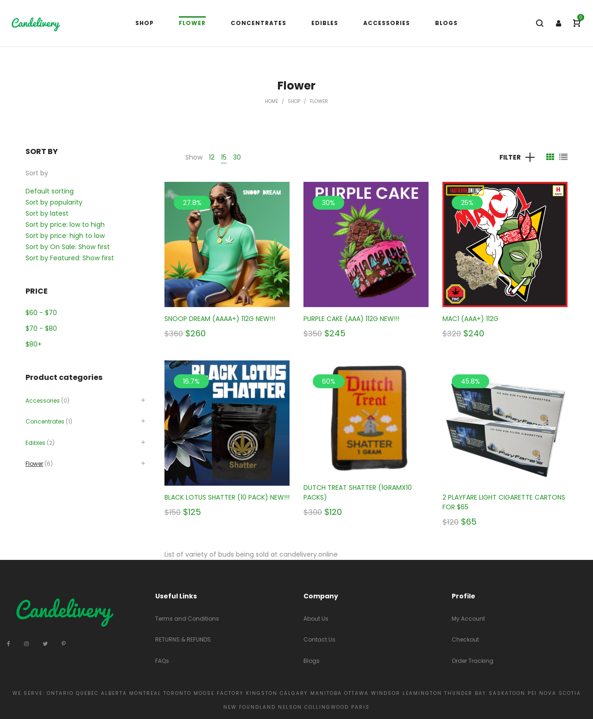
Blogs (311, 661)
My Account (468, 619)
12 (211, 157)
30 (237, 157)
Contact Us (319, 639)
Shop (294, 101)
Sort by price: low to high (65, 224)
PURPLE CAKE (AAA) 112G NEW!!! (351, 318)
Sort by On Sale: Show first (67, 246)
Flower (34, 464)
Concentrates (44, 421)
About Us (315, 619)
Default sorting (49, 191)
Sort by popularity (53, 202)
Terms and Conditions (187, 619)
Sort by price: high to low (65, 235)
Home (271, 101)
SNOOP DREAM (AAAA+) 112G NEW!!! (219, 318)
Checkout (465, 639)
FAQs (162, 661)
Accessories (42, 400)
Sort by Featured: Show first (69, 258)
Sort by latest (47, 213)
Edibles (35, 443)
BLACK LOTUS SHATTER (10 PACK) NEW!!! (227, 497)
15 (224, 157)
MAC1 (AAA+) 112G (470, 318)
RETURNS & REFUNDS (183, 639)
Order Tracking (472, 661)
